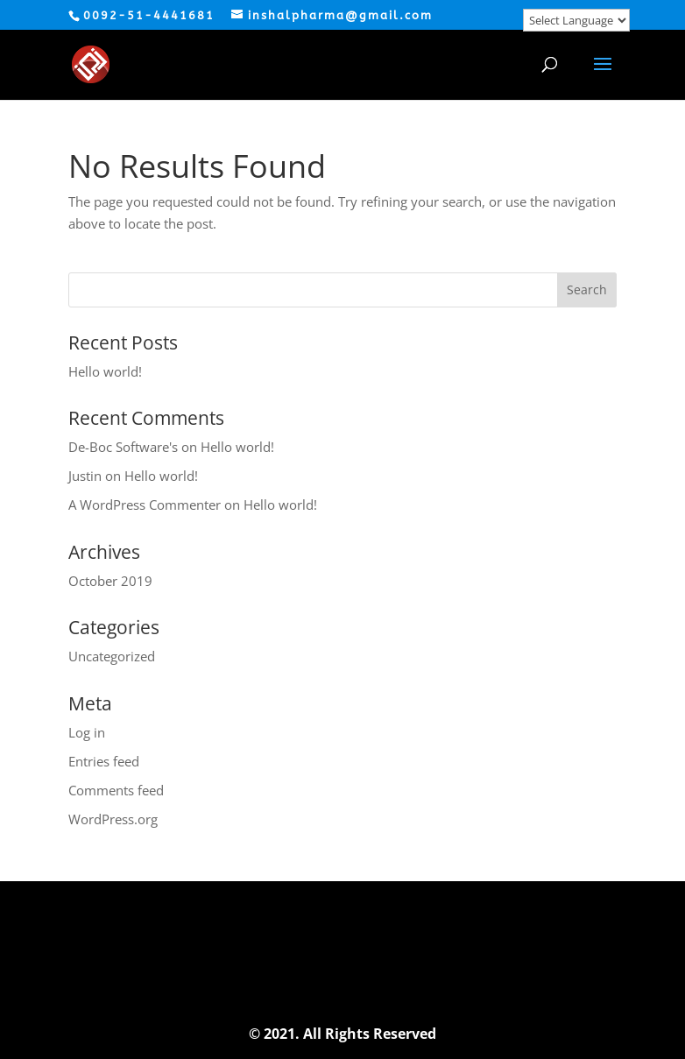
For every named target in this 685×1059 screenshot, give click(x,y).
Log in (86, 732)
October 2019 (110, 581)
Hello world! (105, 371)
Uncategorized (111, 656)
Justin (85, 475)
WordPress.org (113, 819)
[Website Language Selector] (576, 20)
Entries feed (103, 761)
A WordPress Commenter (144, 504)
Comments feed (116, 790)
